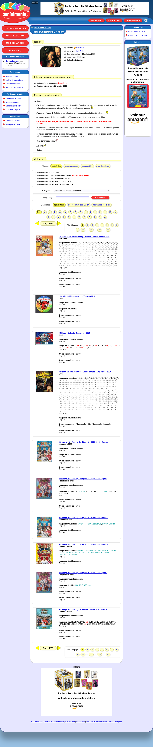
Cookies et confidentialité (54, 721)
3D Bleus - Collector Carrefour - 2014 (74, 333)
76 (108, 230)
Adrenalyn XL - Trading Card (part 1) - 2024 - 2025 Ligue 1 (83, 479)
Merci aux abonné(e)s (14, 87)
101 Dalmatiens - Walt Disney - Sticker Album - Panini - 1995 (84, 237)
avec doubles (87, 166)
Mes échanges (15, 43)
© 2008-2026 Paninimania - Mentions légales (104, 721)
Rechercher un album (137, 32)
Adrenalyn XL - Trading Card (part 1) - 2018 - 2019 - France (83, 442)
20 (100, 230)
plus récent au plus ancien (78, 205)
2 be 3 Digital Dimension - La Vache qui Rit (77, 296)
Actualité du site (12, 77)
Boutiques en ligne (13, 124)
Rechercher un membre (137, 35)
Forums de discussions (15, 99)
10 (83, 230)
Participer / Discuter (15, 94)
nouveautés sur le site (101, 205)
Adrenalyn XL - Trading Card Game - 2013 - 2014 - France (83, 609)
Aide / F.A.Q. (15, 50)
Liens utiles (15, 116)
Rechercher (138, 27)
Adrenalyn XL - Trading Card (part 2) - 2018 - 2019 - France (83, 518)
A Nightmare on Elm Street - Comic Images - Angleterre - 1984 (85, 372)
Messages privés (12, 102)
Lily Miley (80, 48)
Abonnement (133, 20)
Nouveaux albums (13, 84)
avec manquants (71, 166)
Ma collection (15, 35)
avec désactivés (102, 166)
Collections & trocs (13, 121)
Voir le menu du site (42, 28)
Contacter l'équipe (13, 109)
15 (91, 230)
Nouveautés (15, 72)
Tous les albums (15, 28)
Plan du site (70, 721)
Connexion (114, 20)
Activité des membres (14, 80)
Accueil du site (36, 721)
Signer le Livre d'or (13, 106)
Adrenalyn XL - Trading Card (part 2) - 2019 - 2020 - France (83, 544)
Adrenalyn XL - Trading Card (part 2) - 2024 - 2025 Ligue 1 (83, 573)
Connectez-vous (13, 61)
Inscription (96, 20)
